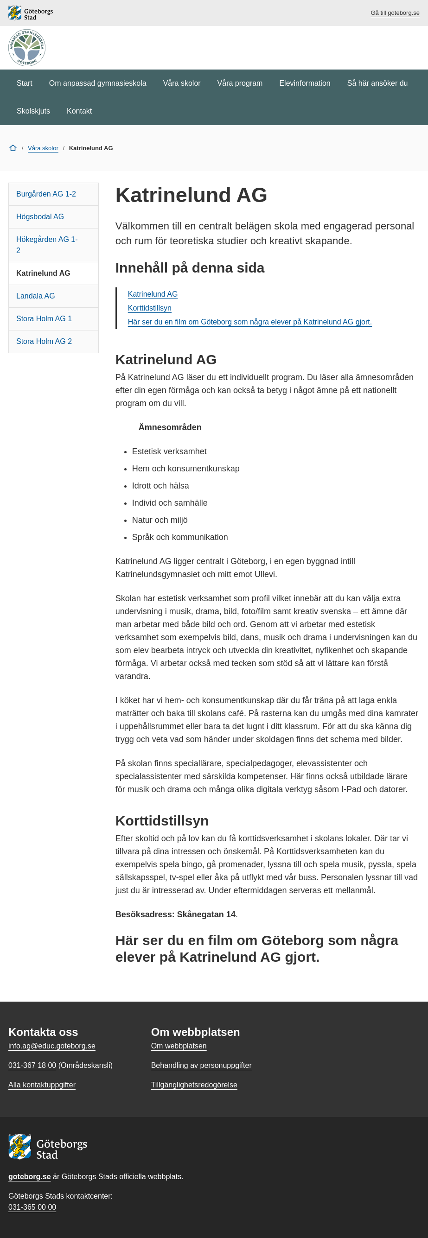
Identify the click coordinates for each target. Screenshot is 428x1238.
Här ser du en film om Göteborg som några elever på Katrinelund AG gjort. (250, 322)
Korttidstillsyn (150, 308)
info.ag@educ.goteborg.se (52, 1046)
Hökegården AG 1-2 (47, 244)
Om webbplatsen (179, 1046)
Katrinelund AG (43, 273)
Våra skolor (182, 83)
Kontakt (79, 111)
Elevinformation (304, 83)
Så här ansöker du (377, 83)
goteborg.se (29, 1177)
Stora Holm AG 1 (44, 319)
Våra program (240, 83)
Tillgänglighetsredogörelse (194, 1085)
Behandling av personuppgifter (201, 1065)
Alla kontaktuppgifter (42, 1085)
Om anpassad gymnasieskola (98, 83)
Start (24, 83)
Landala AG (35, 296)
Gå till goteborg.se (395, 12)
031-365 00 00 (32, 1207)
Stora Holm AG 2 (44, 341)
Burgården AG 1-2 (46, 194)
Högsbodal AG (40, 217)
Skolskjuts (33, 111)
